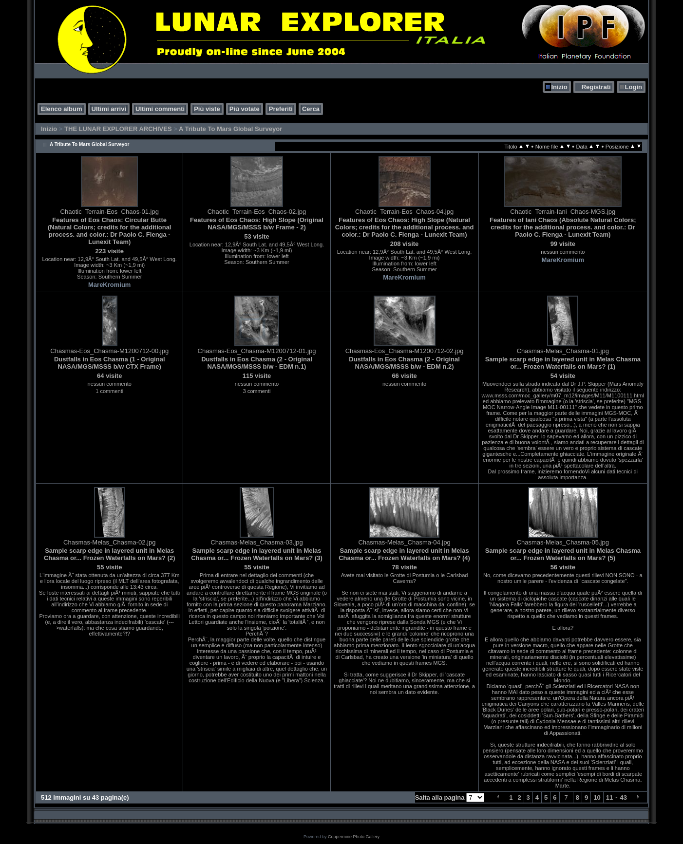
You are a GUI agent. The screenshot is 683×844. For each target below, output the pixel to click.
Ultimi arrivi (109, 109)
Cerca (311, 109)
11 (609, 797)
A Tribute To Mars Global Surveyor (230, 128)
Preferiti (281, 109)
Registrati (596, 87)
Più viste (207, 109)
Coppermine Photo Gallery (353, 836)
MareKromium (109, 284)
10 (596, 797)
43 (623, 797)
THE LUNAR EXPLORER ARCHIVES (118, 128)
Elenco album (61, 109)
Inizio (559, 87)
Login (633, 87)
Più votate (244, 109)
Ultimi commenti (160, 109)
